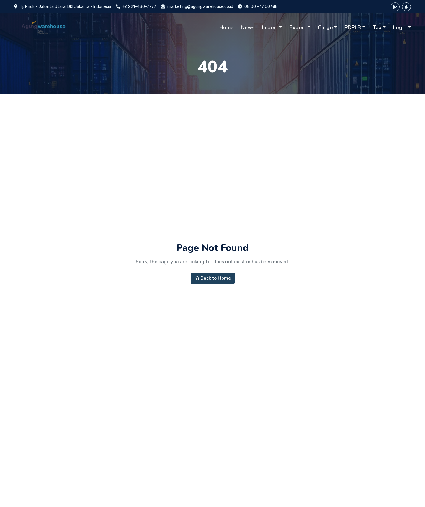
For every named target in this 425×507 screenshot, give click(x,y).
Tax (377, 27)
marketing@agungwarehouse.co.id (200, 6)
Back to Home (212, 281)
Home (226, 27)
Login (399, 27)
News (248, 27)
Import (270, 27)
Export (298, 27)
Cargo (325, 27)
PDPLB (352, 27)
